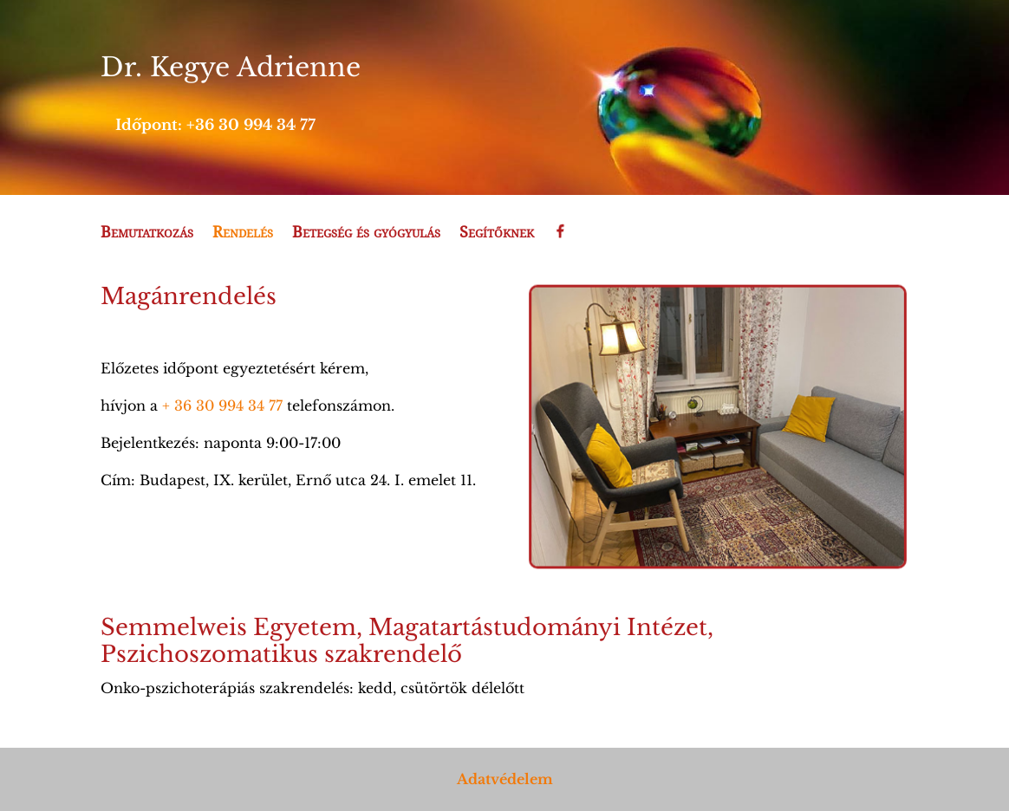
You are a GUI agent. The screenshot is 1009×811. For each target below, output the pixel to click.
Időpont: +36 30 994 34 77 (215, 125)
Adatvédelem (505, 779)
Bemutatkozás (147, 233)
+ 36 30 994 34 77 (222, 405)
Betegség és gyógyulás (366, 233)
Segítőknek (496, 233)
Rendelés (242, 233)
